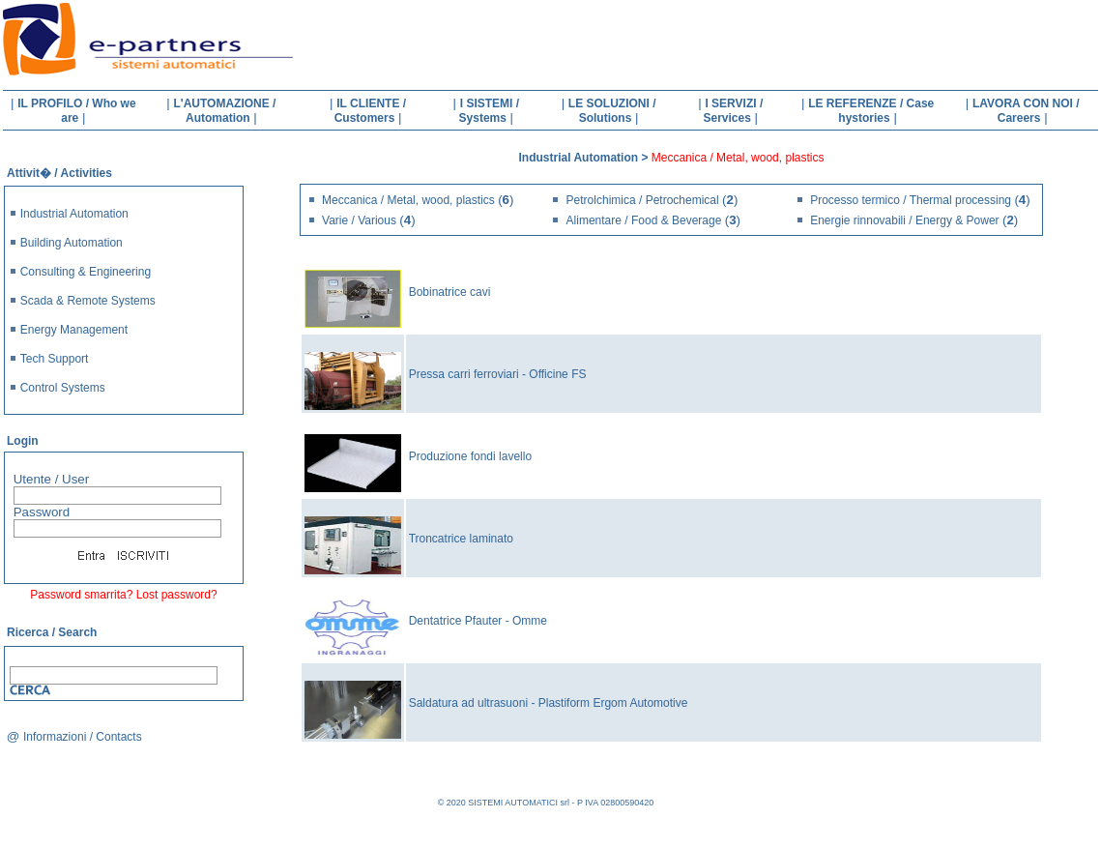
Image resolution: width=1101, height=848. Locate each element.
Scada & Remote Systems (88, 300)
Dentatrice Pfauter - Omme (478, 621)
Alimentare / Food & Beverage (645, 220)
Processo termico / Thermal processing (912, 200)
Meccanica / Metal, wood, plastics (410, 200)
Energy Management (74, 329)
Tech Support (54, 359)
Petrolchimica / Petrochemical (644, 200)
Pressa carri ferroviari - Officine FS (498, 374)
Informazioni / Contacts (82, 737)
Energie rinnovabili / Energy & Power (906, 220)
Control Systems (62, 388)
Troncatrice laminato (461, 538)
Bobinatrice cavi (450, 292)
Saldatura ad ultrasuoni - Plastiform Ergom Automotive (548, 703)
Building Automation (71, 242)
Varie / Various (360, 220)
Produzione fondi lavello (470, 456)
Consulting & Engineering (85, 271)
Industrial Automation (74, 213)
